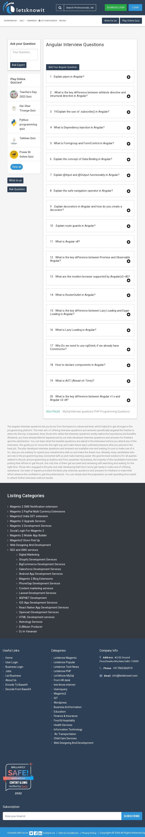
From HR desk (62, 680)
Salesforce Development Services (40, 569)
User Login (11, 662)
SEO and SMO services (24, 550)
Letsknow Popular (64, 662)
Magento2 (60, 693)
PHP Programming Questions (112, 411)
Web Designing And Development (30, 545)
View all (16, 166)
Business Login (115, 7)
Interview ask (10, 21)
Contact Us (49, 833)
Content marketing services (36, 588)
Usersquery (60, 689)
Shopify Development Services (38, 559)
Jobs (8, 671)
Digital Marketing (29, 554)
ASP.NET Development (33, 598)
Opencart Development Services (39, 612)
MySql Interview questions (78, 411)
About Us (10, 680)
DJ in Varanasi (28, 631)
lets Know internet (64, 684)
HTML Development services (37, 617)
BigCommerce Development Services (42, 564)
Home (9, 657)
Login (135, 7)
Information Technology (68, 729)
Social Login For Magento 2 (27, 530)
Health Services (63, 724)
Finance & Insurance (66, 715)
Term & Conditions (68, 833)
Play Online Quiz (131, 20)
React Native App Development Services (44, 607)
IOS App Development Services (38, 602)
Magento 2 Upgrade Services (28, 521)
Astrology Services (30, 622)
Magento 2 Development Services (31, 526)
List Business (13, 675)
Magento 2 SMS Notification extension (34, 506)
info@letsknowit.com (125, 675)
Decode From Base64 (18, 689)
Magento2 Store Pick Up (25, 540)
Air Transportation (65, 734)
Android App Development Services (41, 574)
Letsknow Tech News (66, 666)
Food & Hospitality (64, 720)
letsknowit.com (18, 778)
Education (60, 711)
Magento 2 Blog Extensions (36, 578)
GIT (56, 698)
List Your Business (48, 21)
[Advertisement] (24, 251)
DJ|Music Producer (30, 626)
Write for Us (110, 20)
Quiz (22, 21)
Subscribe (132, 816)
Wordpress (60, 702)
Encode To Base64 (16, 684)
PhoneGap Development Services (39, 583)
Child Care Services (65, 738)
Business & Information (68, 707)
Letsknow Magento (65, 657)
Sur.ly (25, 786)
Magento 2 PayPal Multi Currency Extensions (37, 511)
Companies (32, 21)
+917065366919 (122, 668)
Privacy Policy (89, 833)
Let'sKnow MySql (64, 675)
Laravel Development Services (37, 593)
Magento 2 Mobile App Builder (28, 535)
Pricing (62, 21)
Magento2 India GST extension (29, 516)
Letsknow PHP (62, 671)
